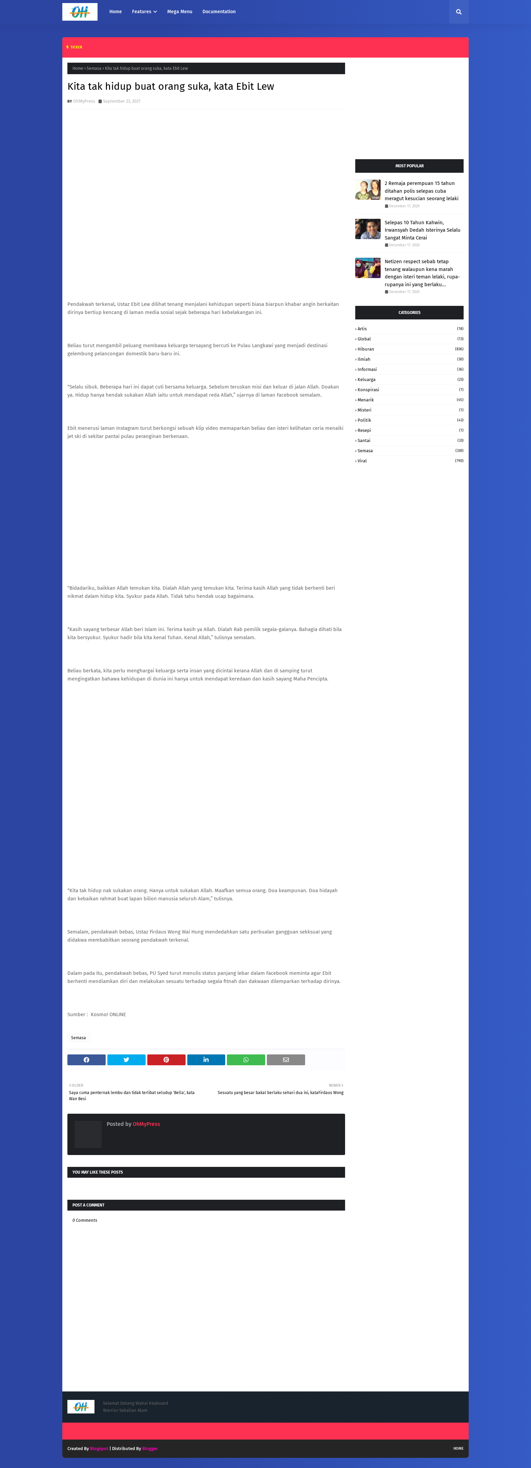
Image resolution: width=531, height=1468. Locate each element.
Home (77, 68)
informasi (411, 369)
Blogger (150, 1448)
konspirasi (411, 389)
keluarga (411, 379)
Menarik (411, 399)
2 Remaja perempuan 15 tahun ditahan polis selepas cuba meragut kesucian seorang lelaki (422, 191)
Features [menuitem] (141, 12)
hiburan (411, 349)
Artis (411, 328)
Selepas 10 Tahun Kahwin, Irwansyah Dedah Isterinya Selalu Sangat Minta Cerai (423, 230)
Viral (411, 460)
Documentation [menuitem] (219, 12)
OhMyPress (84, 101)
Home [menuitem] (115, 12)
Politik (411, 420)
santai (411, 440)
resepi (411, 430)
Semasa (94, 68)
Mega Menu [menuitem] (179, 12)
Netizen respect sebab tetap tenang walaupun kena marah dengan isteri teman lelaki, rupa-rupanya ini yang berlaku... (422, 273)
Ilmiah (411, 359)
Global (411, 338)
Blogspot (99, 1448)
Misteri (411, 410)
